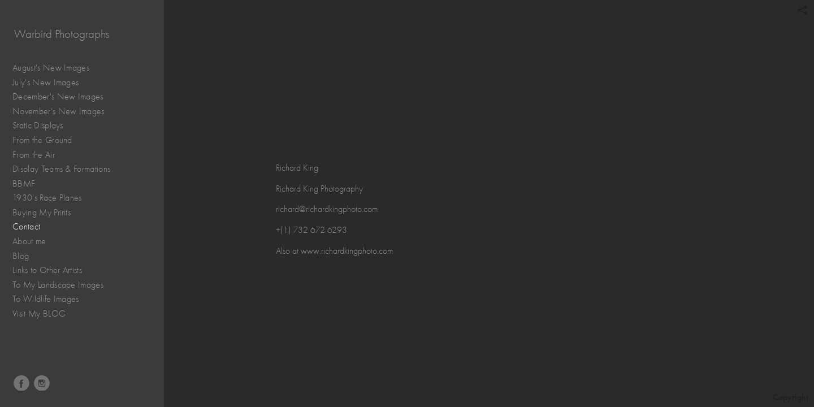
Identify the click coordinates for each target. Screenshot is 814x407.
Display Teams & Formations (67, 169)
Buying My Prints (41, 212)
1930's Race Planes (52, 198)
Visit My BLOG (39, 314)
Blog (20, 256)
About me (29, 241)
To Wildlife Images (45, 299)
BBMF (23, 184)
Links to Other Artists (47, 270)
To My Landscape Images (57, 285)
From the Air (39, 155)
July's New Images (45, 82)
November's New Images (58, 111)
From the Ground (48, 140)
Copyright (790, 397)
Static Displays (43, 125)
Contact (26, 227)
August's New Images (50, 68)
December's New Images (57, 97)
